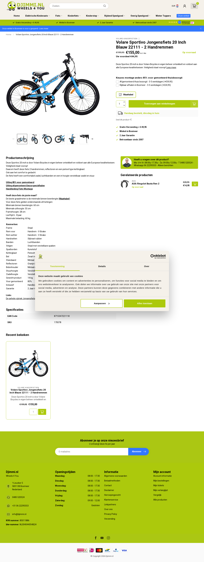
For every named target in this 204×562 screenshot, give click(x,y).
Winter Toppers (163, 16)
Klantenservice (111, 500)
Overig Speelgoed (139, 16)
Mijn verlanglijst (160, 490)
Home (17, 16)
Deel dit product (124, 120)
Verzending (109, 519)
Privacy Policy (110, 514)
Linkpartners (110, 504)
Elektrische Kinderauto (36, 16)
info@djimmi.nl (19, 514)
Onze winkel (183, 16)
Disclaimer (109, 490)
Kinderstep (91, 16)
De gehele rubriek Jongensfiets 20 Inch (24, 298)
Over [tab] (146, 266)
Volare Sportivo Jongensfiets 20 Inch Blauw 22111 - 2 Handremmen (45, 34)
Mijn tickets (158, 485)
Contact (108, 485)
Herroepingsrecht (112, 495)
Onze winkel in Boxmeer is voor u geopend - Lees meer (25, 28)
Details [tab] (102, 266)
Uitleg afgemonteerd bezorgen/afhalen (25, 185)
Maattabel (64, 199)
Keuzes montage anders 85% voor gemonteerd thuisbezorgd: (149, 77)
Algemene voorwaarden (115, 476)
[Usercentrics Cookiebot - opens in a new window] (153, 256)
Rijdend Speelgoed (113, 16)
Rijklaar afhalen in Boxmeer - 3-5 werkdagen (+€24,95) (145, 85)
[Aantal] (33, 412)
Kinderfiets (73, 16)
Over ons (108, 509)
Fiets (57, 16)
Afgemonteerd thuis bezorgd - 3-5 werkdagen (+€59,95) (146, 81)
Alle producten (160, 500)
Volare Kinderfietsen (126, 38)
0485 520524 (18, 497)
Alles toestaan (144, 303)
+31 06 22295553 (20, 506)
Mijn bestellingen (161, 480)
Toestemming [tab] (57, 266)
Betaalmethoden (112, 480)
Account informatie (162, 476)
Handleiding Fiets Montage (19, 189)
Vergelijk (157, 495)
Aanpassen (101, 303)
